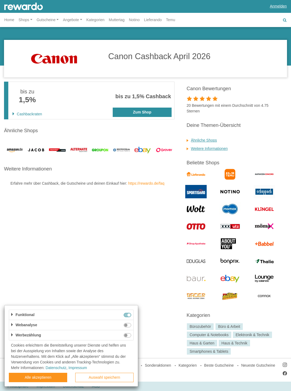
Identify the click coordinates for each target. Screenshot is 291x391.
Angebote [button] (71, 20)
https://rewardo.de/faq (146, 183)
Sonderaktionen (158, 365)
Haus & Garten (202, 343)
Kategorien (95, 20)
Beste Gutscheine (219, 365)
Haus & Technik (234, 343)
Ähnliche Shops (204, 140)
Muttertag (116, 20)
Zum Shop (142, 112)
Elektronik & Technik (252, 335)
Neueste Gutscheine (258, 365)
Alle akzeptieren (38, 377)
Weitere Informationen (209, 148)
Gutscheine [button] (46, 20)
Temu (170, 20)
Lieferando (153, 20)
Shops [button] (23, 20)
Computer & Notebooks (209, 335)
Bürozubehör (200, 326)
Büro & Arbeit (229, 326)
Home (9, 20)
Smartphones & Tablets (209, 351)
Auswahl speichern (104, 377)
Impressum (78, 368)
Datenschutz (56, 368)
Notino (134, 20)
